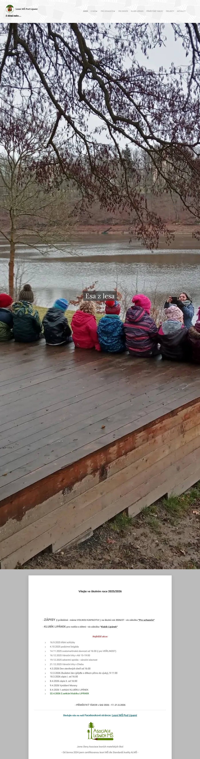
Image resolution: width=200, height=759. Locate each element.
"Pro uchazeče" (146, 620)
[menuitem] (162, 11)
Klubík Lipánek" (109, 626)
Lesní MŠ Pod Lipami (124, 715)
